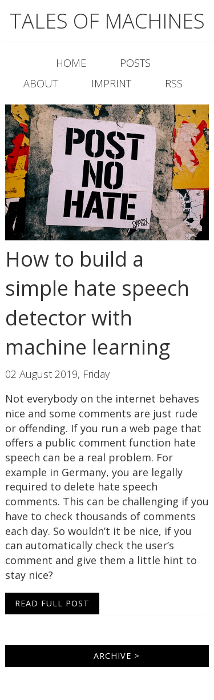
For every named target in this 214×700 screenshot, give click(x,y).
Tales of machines (107, 21)
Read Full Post (52, 603)
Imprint (111, 83)
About (40, 83)
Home (71, 63)
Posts (135, 63)
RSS (174, 83)
